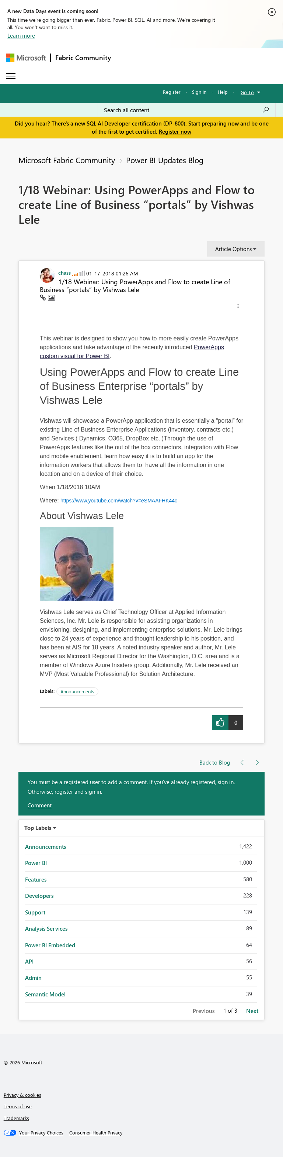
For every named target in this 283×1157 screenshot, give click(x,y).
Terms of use (18, 1106)
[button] (238, 307)
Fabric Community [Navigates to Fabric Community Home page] (83, 57)
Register (172, 92)
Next (252, 1010)
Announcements (77, 691)
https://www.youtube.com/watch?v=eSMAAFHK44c (118, 501)
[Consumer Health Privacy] (95, 1132)
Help (223, 92)
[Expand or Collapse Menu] (10, 76)
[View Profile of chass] (64, 272)
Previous (203, 1010)
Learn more (21, 35)
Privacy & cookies (22, 1095)
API (29, 961)
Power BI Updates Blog (164, 160)
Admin (33, 977)
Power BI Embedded (50, 945)
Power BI (36, 862)
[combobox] (187, 110)
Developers (39, 895)
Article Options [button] (233, 249)
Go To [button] (247, 92)
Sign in (199, 92)
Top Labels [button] (38, 827)
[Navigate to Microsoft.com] (26, 58)
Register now (175, 131)
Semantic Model (45, 994)
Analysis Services (46, 928)
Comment (40, 805)
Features (35, 879)
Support (35, 912)
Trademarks (16, 1118)
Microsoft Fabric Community (66, 160)
